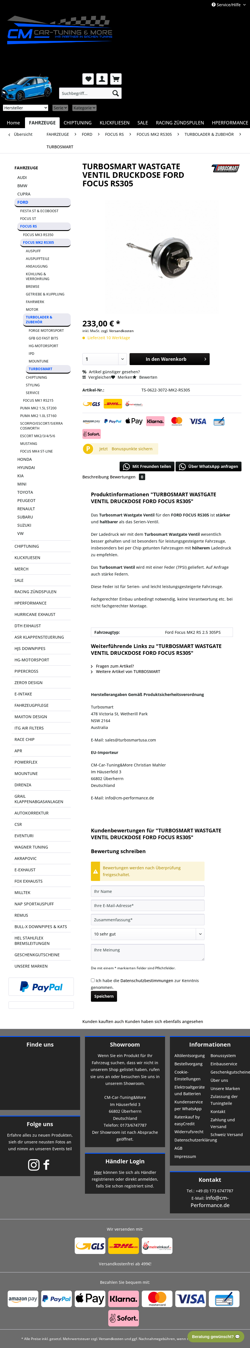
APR (18, 750)
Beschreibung (95, 477)
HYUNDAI (26, 467)
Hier (98, 1172)
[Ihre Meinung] (148, 952)
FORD (22, 202)
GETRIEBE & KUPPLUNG (45, 294)
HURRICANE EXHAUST (34, 614)
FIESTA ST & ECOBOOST (39, 211)
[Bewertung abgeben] (148, 934)
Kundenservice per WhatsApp (188, 1105)
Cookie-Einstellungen (187, 1075)
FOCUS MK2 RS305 (38, 242)
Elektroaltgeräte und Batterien (189, 1090)
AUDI (22, 177)
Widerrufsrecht (188, 1131)
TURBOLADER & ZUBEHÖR (39, 319)
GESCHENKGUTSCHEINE (37, 954)
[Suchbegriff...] (90, 93)
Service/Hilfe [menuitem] (227, 4)
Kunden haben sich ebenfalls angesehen (164, 1021)
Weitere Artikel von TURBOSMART (125, 671)
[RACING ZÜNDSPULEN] (180, 122)
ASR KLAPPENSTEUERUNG (39, 637)
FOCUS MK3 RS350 (38, 234)
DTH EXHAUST (27, 625)
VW (20, 533)
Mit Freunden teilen (147, 466)
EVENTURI (24, 835)
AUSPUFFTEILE (37, 258)
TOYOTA (25, 492)
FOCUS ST (28, 218)
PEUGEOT (26, 500)
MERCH (21, 569)
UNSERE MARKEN (31, 966)
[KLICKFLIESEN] (115, 122)
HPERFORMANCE (30, 603)
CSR (18, 824)
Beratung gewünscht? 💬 (216, 1336)
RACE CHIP (24, 739)
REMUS (21, 915)
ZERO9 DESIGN (28, 682)
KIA (20, 475)
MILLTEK (22, 892)
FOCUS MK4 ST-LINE (36, 451)
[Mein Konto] (102, 79)
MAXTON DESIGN (30, 716)
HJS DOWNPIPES (29, 648)
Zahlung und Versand (223, 1123)
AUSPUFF (33, 251)
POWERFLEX (25, 762)
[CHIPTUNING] (78, 122)
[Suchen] (116, 93)
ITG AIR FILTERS (29, 728)
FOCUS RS (28, 226)
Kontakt (218, 1111)
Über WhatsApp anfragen (208, 466)
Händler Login (125, 1161)
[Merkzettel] (88, 79)
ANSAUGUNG (37, 266)
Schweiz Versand (227, 1134)
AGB (178, 1148)
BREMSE (32, 286)
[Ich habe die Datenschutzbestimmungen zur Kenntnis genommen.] (93, 980)
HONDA (24, 459)
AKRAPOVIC (25, 858)
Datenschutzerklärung (191, 1140)
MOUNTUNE (39, 361)
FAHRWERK (35, 301)
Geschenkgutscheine (228, 1072)
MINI (21, 484)
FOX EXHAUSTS (28, 881)
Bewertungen (127, 477)
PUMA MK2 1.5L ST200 (38, 408)
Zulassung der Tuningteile (224, 1100)
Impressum (185, 1156)
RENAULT (26, 508)
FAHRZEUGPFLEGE (31, 705)
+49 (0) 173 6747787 (214, 1190)
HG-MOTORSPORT (43, 345)
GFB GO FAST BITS (43, 338)
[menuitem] (90, 93)
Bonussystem (223, 1055)
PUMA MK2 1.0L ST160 (38, 415)
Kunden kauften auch (103, 1021)
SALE (19, 580)
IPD (31, 353)
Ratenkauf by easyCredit (187, 1120)
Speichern (104, 996)
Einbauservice (224, 1063)
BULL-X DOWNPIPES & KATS (40, 926)
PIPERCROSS (26, 671)
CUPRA (23, 194)
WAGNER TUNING (31, 847)
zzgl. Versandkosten (117, 330)
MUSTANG (28, 443)
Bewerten (144, 377)
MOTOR (32, 309)
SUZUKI (24, 525)
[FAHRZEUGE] (42, 122)
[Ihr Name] (148, 891)
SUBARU (25, 517)
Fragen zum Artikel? (112, 666)
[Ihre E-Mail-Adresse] (148, 905)
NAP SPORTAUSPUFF (34, 904)
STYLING (33, 385)
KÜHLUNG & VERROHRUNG (37, 276)
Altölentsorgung (189, 1055)
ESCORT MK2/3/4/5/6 (37, 436)
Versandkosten (111, 1338)
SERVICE (32, 392)
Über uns (219, 1080)
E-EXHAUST (25, 869)
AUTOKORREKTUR (31, 813)
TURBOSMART (40, 368)
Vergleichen (96, 377)
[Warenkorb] (116, 79)
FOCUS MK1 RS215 (38, 400)
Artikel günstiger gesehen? (111, 371)
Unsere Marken (225, 1088)
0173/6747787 (133, 1125)
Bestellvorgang (188, 1063)
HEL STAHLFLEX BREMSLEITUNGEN (32, 940)
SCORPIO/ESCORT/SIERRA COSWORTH (41, 426)
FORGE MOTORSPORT (46, 330)
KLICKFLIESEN (27, 557)
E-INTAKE (23, 694)
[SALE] (143, 122)
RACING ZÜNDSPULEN (35, 591)
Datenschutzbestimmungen (146, 980)
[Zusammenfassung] (148, 919)
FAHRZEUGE (26, 167)
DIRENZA (22, 784)
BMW (22, 185)
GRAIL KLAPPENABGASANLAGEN (38, 798)
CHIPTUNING (36, 377)
